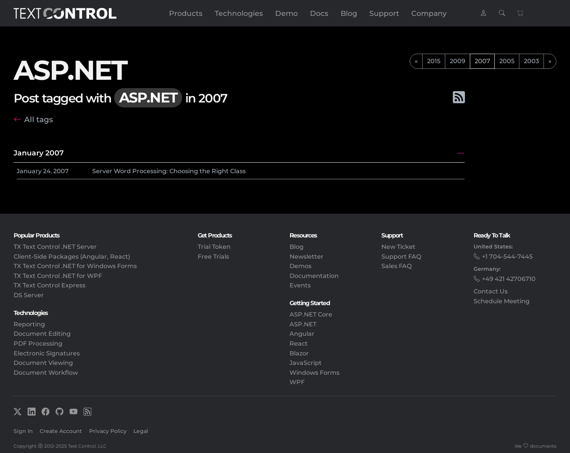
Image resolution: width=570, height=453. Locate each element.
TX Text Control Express (49, 285)
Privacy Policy (108, 431)
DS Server (29, 295)
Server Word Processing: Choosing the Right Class (169, 171)
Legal (140, 431)
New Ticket (398, 246)
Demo (286, 13)
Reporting (29, 324)
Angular (302, 333)
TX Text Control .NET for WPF (58, 275)
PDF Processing (38, 343)
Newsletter (307, 256)
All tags (38, 119)
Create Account (61, 431)
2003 (531, 61)
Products (186, 13)
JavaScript (306, 362)
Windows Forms (314, 372)
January (29, 171)
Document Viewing (43, 362)
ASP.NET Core (311, 314)
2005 (506, 61)
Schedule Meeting (502, 301)
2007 (61, 171)
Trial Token (214, 246)
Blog (349, 13)
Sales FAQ (396, 266)
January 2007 (39, 152)
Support (384, 13)
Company (429, 13)
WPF (297, 382)
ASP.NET (303, 324)
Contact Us (491, 291)
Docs (319, 13)
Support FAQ (401, 256)
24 (47, 171)
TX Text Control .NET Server (55, 246)
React (299, 343)
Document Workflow (46, 372)
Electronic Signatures (47, 353)
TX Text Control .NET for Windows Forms (75, 266)
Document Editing (42, 333)
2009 (457, 61)
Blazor (299, 353)
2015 (433, 61)
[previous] (416, 61)
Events (300, 285)
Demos (300, 266)
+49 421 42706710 (509, 278)
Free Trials (213, 256)
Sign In (23, 431)
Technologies (239, 13)
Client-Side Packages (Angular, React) (72, 256)
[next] (550, 61)
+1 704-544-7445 (507, 256)
